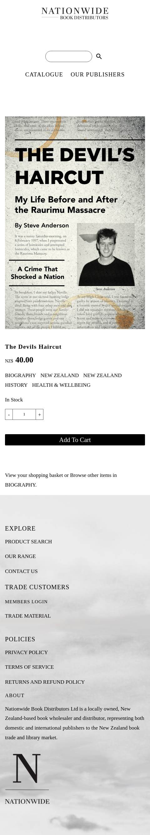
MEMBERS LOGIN (26, 601)
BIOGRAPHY (20, 375)
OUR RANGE (20, 556)
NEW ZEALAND (59, 375)
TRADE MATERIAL (28, 616)
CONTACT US (21, 571)
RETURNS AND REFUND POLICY (45, 682)
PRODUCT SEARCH (28, 542)
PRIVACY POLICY (26, 652)
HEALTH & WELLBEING (61, 385)
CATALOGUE (44, 74)
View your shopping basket (34, 475)
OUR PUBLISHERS (98, 74)
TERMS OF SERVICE (29, 667)
